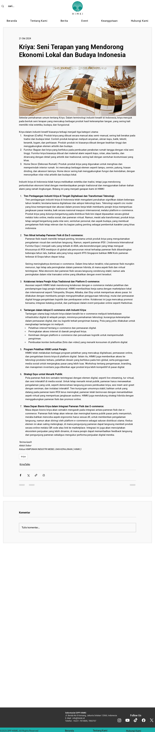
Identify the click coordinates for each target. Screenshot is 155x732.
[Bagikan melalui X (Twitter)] (28, 475)
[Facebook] (143, 720)
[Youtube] (127, 720)
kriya (23, 456)
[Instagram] (119, 720)
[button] (39, 21)
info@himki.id (78, 718)
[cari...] (11, 6)
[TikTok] (135, 720)
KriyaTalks (25, 464)
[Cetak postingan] (43, 475)
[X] (151, 720)
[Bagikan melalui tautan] (35, 475)
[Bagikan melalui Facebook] (20, 475)
